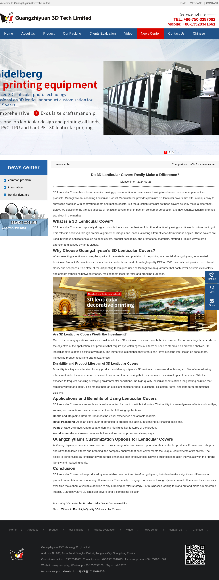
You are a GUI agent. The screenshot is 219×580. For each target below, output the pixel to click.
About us (28, 33)
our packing (72, 33)
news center (150, 33)
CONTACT (212, 3)
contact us (176, 33)
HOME (182, 3)
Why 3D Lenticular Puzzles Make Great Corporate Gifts (93, 503)
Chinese (199, 33)
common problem (19, 180)
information (15, 187)
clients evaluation (102, 33)
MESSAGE (196, 3)
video (128, 33)
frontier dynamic (18, 194)
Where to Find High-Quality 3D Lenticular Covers (91, 509)
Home (8, 33)
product (49, 33)
